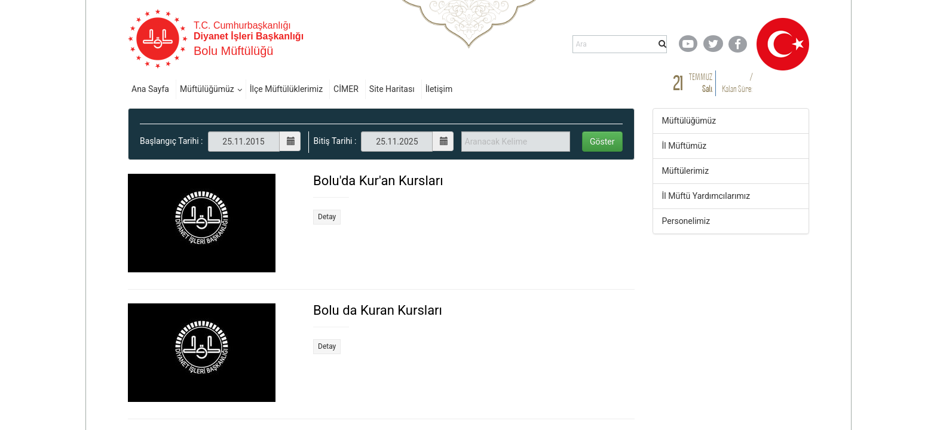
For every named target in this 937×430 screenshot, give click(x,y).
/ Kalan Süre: (737, 82)
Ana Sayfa (150, 89)
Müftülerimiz (685, 171)
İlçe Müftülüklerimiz (286, 89)
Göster (602, 141)
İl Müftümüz (684, 145)
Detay (327, 217)
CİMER (346, 89)
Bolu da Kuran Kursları (377, 310)
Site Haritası (392, 89)
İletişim (439, 89)
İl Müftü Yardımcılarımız (706, 196)
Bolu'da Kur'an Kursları (378, 180)
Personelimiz (686, 221)
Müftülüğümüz (207, 89)
